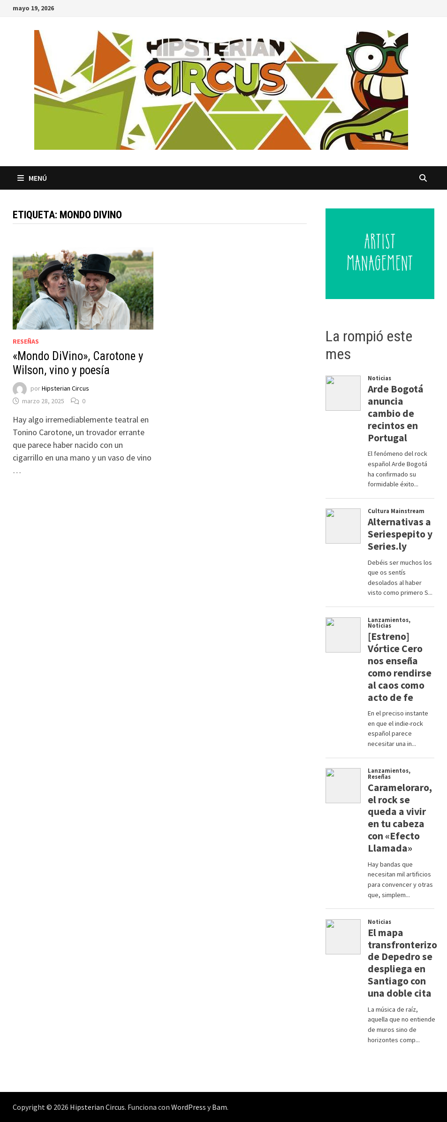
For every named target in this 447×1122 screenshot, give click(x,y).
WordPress (188, 1107)
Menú (32, 178)
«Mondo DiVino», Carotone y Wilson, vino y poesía (78, 363)
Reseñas (26, 341)
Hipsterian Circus (65, 388)
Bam (219, 1107)
